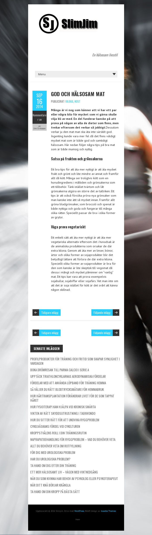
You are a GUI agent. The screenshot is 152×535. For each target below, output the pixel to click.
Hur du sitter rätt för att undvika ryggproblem (64, 419)
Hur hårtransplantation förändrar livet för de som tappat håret (72, 398)
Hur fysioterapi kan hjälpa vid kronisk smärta (63, 406)
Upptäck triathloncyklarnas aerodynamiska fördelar (68, 376)
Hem (77, 519)
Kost (77, 101)
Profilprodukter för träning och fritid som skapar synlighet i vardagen (75, 361)
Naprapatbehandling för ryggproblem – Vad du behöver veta (72, 439)
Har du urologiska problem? (50, 458)
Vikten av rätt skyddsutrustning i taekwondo (62, 413)
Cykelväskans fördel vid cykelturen (55, 426)
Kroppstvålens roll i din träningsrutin (58, 432)
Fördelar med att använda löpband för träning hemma (68, 382)
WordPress (79, 511)
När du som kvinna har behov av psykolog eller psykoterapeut (74, 478)
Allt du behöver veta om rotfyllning (55, 445)
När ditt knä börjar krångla (50, 485)
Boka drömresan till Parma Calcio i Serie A (59, 369)
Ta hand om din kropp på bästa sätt (55, 491)
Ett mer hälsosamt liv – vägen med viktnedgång (64, 472)
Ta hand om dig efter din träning (53, 465)
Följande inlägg (102, 312)
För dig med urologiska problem (52, 452)
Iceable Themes (108, 511)
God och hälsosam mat (78, 94)
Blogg (69, 101)
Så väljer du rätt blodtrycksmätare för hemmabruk (67, 389)
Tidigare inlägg (49, 312)
